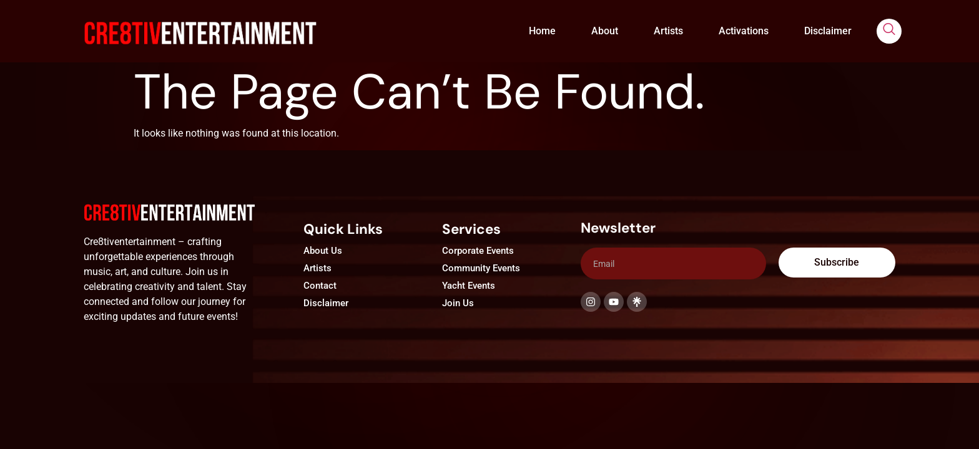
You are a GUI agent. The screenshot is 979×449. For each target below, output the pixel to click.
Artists (668, 31)
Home (542, 31)
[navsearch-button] (889, 31)
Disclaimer (828, 31)
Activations (744, 31)
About (604, 31)
